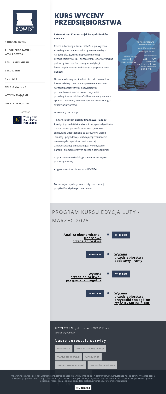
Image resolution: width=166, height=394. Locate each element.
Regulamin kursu (17, 62)
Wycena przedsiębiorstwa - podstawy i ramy (130, 257)
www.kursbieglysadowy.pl (102, 365)
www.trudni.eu (92, 356)
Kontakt (11, 78)
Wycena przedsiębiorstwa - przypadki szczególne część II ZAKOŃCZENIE (132, 298)
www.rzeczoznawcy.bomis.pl (90, 348)
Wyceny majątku (16, 95)
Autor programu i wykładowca (18, 52)
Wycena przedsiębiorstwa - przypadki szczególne (83, 276)
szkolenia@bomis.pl (65, 332)
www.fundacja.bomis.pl (68, 356)
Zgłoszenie (12, 70)
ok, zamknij (83, 387)
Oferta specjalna (17, 103)
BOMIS (96, 328)
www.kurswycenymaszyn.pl (70, 365)
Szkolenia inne (15, 87)
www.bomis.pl (63, 348)
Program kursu (16, 41)
